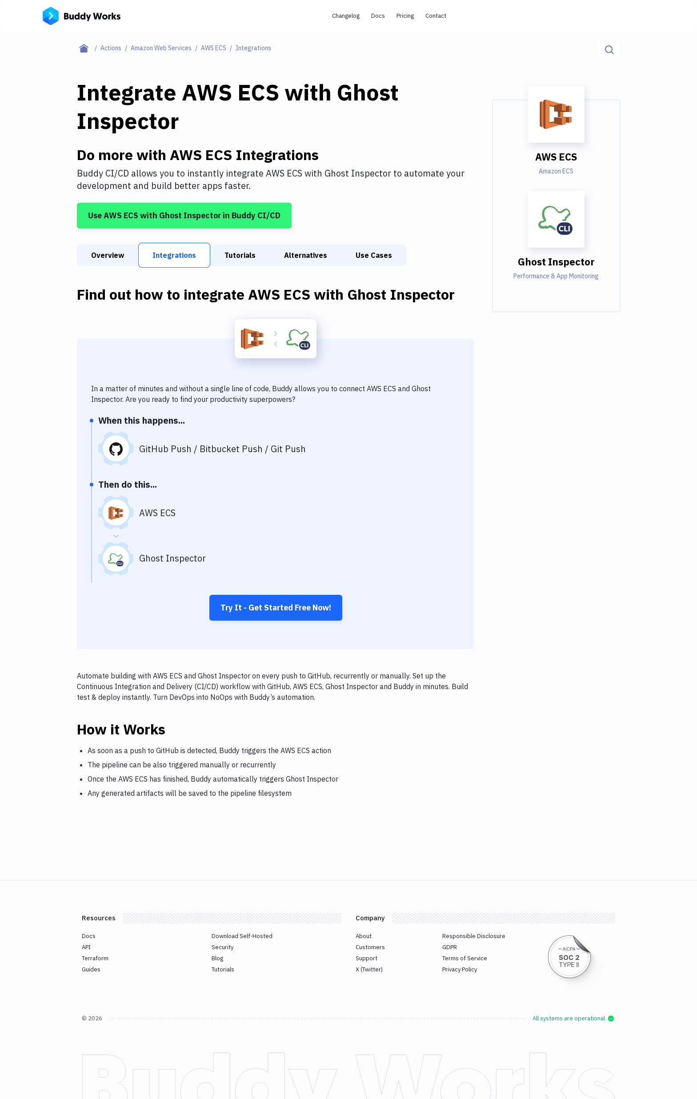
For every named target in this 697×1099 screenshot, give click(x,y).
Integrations (174, 255)
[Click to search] (609, 50)
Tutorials (240, 255)
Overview (107, 255)
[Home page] (88, 48)
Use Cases (374, 255)
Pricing (405, 16)
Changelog (346, 16)
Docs (378, 16)
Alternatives (305, 255)
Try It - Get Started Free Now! (275, 607)
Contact (435, 16)
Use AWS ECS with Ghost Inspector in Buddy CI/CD (184, 215)
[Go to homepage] (81, 15)
